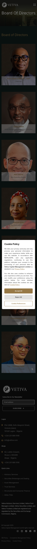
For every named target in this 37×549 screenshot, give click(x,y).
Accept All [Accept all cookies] (18, 291)
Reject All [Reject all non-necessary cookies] (18, 297)
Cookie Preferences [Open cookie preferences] (18, 303)
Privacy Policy (19, 269)
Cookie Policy (14, 285)
